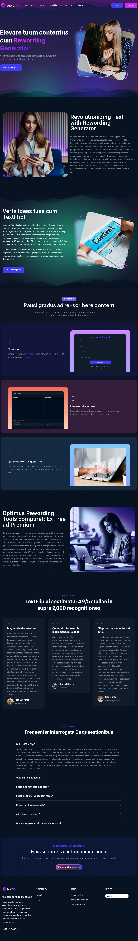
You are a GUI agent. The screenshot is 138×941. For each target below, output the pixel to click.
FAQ (38, 900)
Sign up (131, 5)
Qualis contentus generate (25, 461)
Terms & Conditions (79, 900)
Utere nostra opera (82, 406)
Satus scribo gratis (10, 67)
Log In (117, 5)
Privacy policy (77, 895)
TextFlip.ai (15, 929)
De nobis (40, 895)
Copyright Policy (78, 904)
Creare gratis (16, 349)
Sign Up (28, 354)
